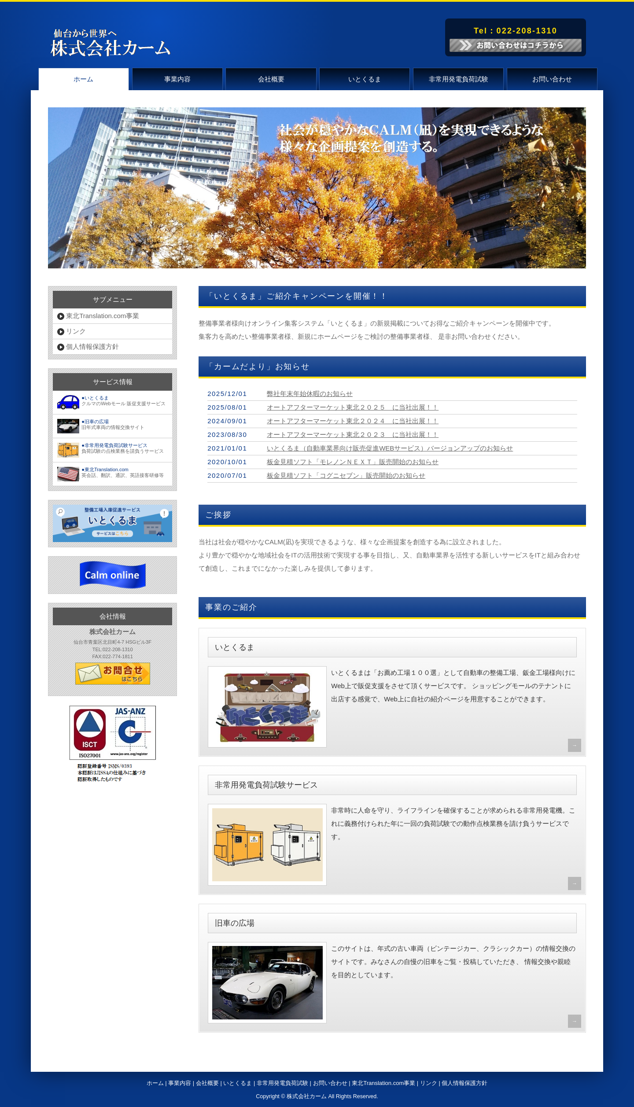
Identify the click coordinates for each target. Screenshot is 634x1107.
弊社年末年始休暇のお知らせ (310, 393)
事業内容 (177, 79)
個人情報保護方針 (88, 347)
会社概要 (271, 79)
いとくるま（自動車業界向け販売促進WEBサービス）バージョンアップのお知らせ (390, 448)
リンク (71, 331)
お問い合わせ (552, 79)
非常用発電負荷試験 (458, 79)
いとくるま (364, 79)
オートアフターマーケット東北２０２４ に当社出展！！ (353, 421)
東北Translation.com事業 (98, 316)
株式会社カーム (307, 1096)
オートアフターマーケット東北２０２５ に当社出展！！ (353, 407)
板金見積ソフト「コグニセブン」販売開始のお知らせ (346, 475)
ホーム (83, 79)
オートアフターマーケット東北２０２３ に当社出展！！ (353, 434)
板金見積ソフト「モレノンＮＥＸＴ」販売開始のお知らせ (353, 462)
